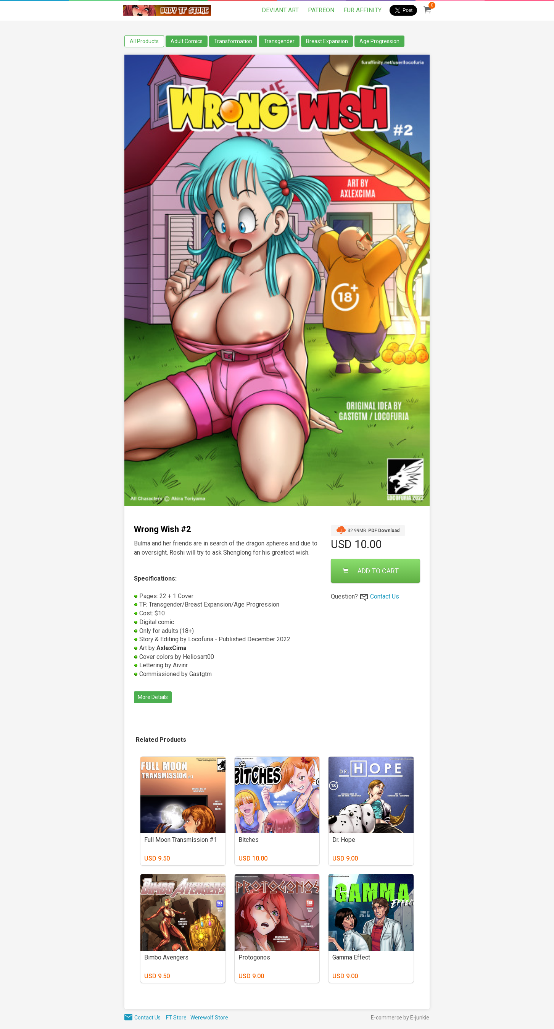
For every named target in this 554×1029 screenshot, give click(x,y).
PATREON (321, 10)
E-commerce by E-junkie (400, 1017)
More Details (153, 697)
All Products (144, 41)
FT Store (176, 1017)
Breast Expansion (327, 41)
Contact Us (384, 596)
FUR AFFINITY (362, 10)
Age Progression (379, 41)
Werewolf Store (209, 1017)
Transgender (279, 41)
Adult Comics (187, 41)
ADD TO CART (371, 571)
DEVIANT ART (280, 10)
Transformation (233, 41)
